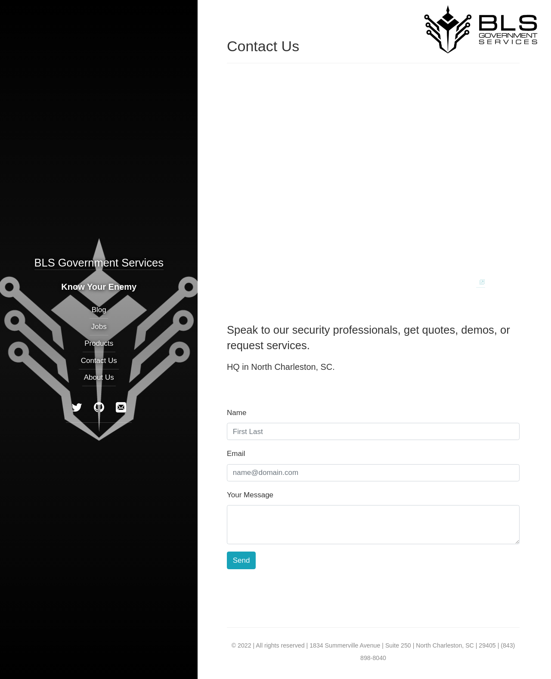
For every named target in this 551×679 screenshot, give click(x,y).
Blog (98, 310)
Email (236, 454)
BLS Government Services (98, 263)
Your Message (250, 495)
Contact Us (98, 361)
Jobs (99, 327)
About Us (99, 377)
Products (98, 344)
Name (236, 413)
